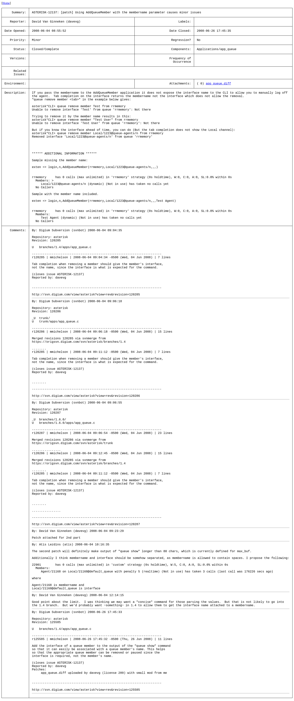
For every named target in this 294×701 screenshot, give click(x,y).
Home (6, 3)
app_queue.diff (218, 83)
